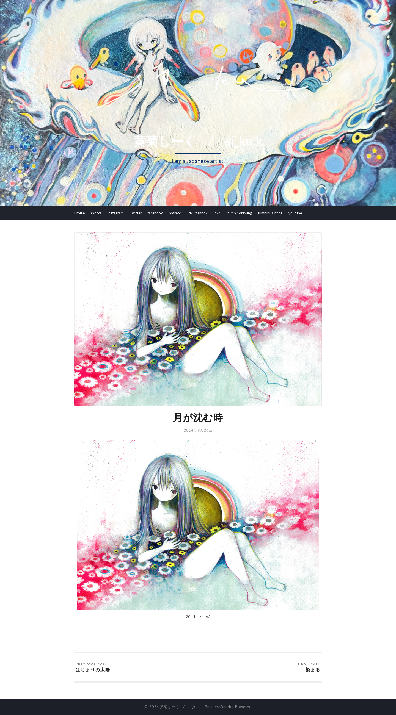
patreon (175, 213)
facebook (155, 213)
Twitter (136, 213)
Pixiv (217, 213)
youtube (295, 213)
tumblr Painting (270, 213)
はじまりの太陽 (93, 669)
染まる (313, 669)
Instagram (116, 213)
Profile (79, 213)
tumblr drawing (239, 213)
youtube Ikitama (87, 227)
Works (96, 213)
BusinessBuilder (219, 707)
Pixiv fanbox (198, 213)
